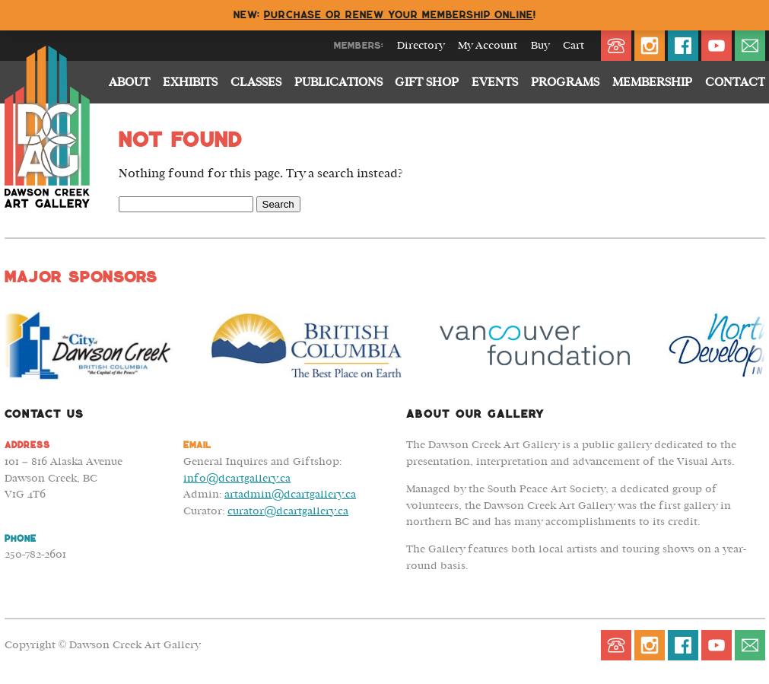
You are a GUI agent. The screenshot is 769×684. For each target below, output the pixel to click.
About (129, 82)
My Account (487, 45)
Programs (565, 82)
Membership (652, 82)
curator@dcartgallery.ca (287, 511)
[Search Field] (186, 204)
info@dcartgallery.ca (237, 478)
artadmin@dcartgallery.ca (290, 494)
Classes (255, 82)
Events (495, 82)
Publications (338, 82)
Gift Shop (427, 82)
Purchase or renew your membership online (398, 14)
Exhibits (190, 82)
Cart (573, 45)
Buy (540, 45)
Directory (420, 45)
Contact (735, 82)
